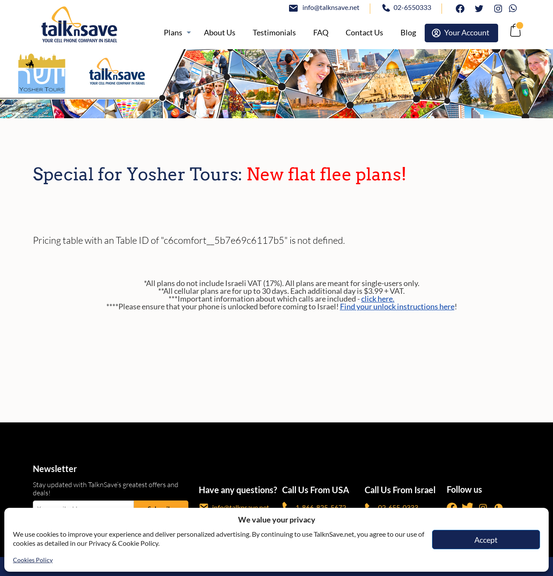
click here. (377, 298)
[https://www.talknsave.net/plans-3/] (175, 32)
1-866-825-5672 (314, 507)
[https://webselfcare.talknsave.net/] (461, 33)
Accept (486, 540)
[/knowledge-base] (321, 32)
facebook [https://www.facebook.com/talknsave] (458, 7)
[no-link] (514, 32)
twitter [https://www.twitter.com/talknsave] (477, 7)
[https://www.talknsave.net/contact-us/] (364, 32)
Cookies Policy (33, 559)
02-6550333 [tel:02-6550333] (412, 7)
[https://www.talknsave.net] (86, 24)
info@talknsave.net (234, 507)
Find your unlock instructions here (397, 306)
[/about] (219, 32)
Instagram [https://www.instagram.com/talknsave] (496, 7)
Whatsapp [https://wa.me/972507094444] (515, 7)
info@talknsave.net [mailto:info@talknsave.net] (330, 7)
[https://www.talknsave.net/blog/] (408, 32)
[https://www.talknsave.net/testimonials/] (274, 32)
